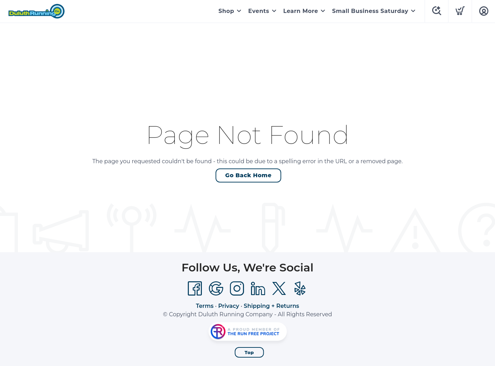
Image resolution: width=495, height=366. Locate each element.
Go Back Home (248, 175)
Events (258, 11)
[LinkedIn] (258, 288)
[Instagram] (237, 288)
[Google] (215, 288)
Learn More (300, 11)
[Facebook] (194, 288)
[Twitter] (279, 288)
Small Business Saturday (370, 11)
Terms (204, 306)
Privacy (228, 306)
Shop (226, 11)
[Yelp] (300, 288)
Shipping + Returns (271, 306)
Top (249, 352)
